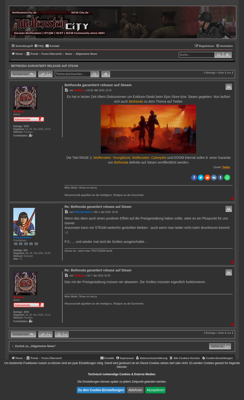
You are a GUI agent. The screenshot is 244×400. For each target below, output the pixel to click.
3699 (26, 126)
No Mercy (18, 111)
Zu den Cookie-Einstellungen (101, 390)
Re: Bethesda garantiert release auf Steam (98, 207)
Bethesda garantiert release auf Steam (44, 66)
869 (26, 250)
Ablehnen (135, 390)
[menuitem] (39, 46)
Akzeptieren (155, 390)
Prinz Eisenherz (22, 237)
